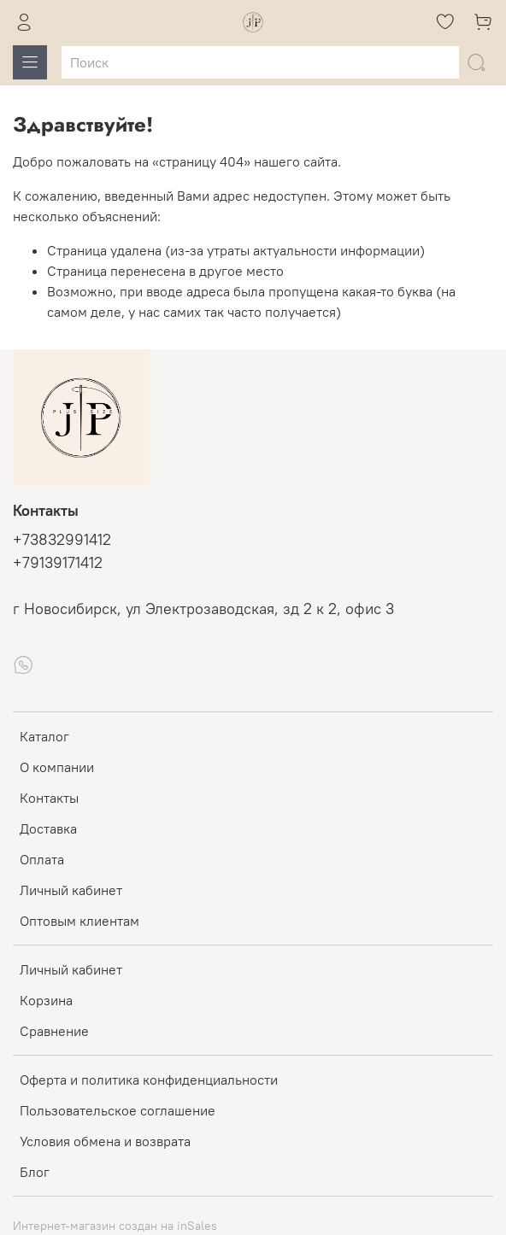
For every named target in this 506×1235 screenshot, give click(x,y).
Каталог (44, 736)
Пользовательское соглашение (117, 1110)
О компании (57, 767)
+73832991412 (62, 539)
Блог (35, 1171)
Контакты (49, 797)
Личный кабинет (71, 889)
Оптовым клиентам (79, 920)
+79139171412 (58, 562)
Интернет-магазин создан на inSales (115, 1225)
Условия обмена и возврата (105, 1141)
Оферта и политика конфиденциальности (149, 1079)
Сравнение (54, 1030)
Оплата (42, 859)
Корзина (46, 1000)
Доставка (48, 828)
